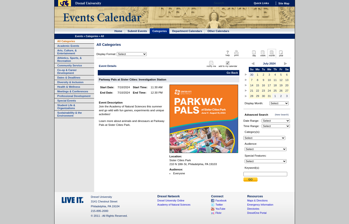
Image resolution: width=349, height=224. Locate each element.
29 (257, 96)
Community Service (69, 65)
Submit (250, 179)
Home (118, 31)
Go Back (232, 72)
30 (251, 74)
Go (246, 3)
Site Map (283, 3)
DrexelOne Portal (256, 213)
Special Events (66, 100)
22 (257, 90)
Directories (253, 209)
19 (281, 85)
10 (269, 80)
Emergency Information (260, 204)
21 (251, 90)
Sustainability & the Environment (69, 114)
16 (263, 85)
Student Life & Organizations (66, 107)
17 (269, 85)
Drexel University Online (170, 200)
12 (281, 80)
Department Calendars (187, 31)
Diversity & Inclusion (70, 82)
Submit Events (137, 31)
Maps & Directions (257, 200)
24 (269, 90)
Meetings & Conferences (72, 91)
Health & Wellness (68, 86)
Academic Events (68, 45)
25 (275, 90)
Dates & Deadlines (69, 77)
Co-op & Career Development (67, 71)
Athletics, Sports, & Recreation (69, 59)
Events (79, 36)
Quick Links (261, 3)
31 (269, 96)
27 (286, 90)
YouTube (220, 209)
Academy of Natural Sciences (173, 204)
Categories (159, 31)
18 (275, 85)
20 (286, 85)
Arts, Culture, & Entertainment (67, 52)
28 (251, 96)
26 (281, 90)
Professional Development (74, 96)
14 (251, 85)
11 (275, 80)
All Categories (66, 41)
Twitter (219, 204)
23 (263, 90)
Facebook (221, 200)
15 (257, 85)
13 (286, 80)
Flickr (218, 213)
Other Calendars (218, 31)
